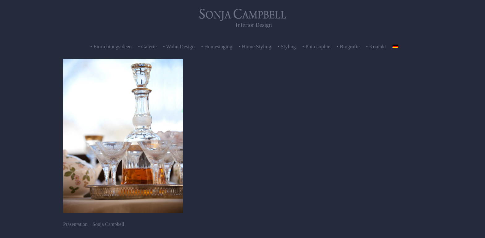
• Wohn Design (179, 47)
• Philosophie (316, 47)
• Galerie (147, 47)
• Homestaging (216, 47)
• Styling (286, 47)
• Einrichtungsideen (111, 47)
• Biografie (348, 47)
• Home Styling (255, 47)
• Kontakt (376, 47)
